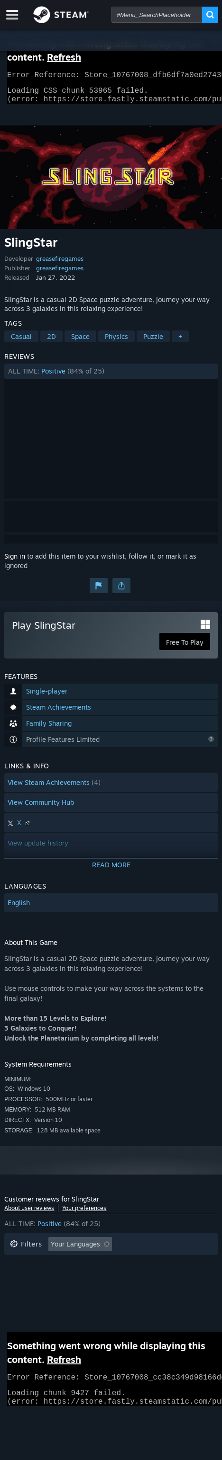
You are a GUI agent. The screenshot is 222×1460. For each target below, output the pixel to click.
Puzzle (153, 342)
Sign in (14, 562)
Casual (21, 342)
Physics (116, 342)
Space (80, 342)
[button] (110, 376)
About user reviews (29, 1213)
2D (51, 342)
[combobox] (156, 15)
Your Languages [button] (75, 1250)
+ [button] (180, 342)
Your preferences (84, 1213)
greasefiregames (59, 264)
